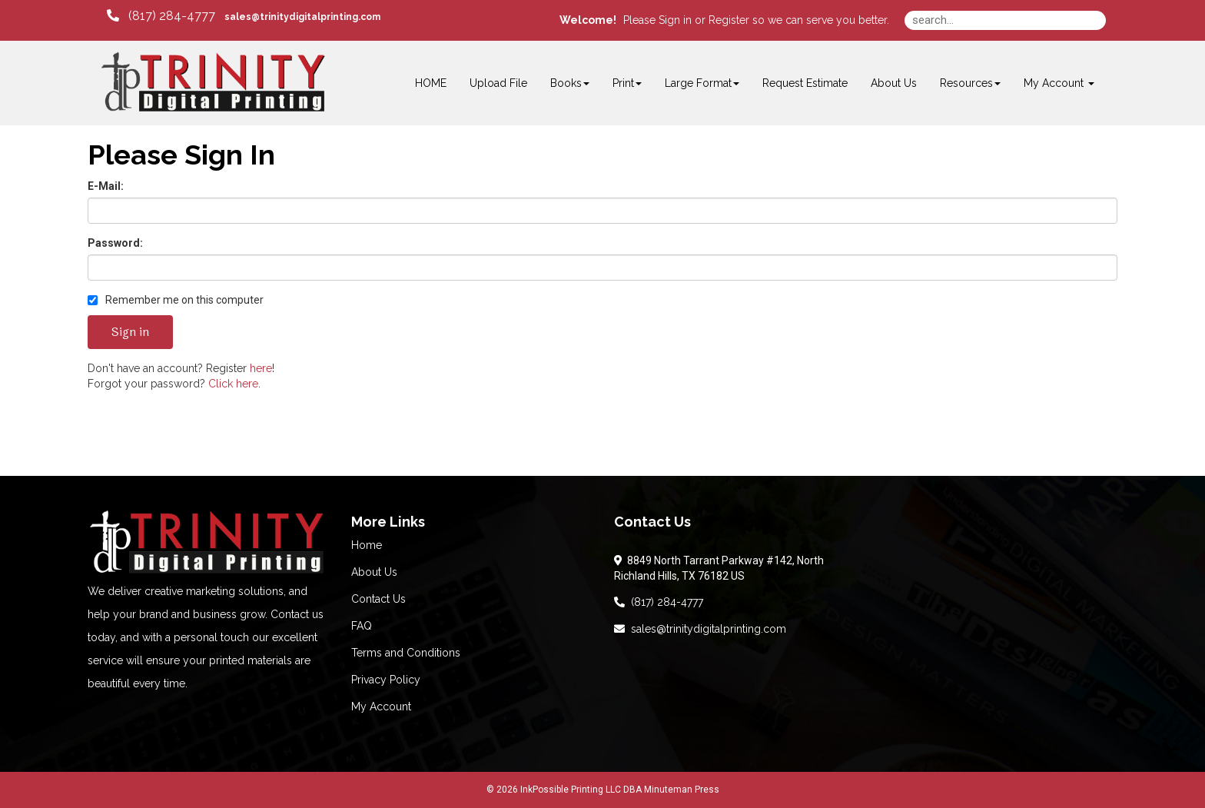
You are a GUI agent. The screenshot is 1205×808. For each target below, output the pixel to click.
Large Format (702, 83)
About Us (894, 83)
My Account (381, 706)
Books (569, 83)
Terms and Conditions (405, 653)
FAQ (361, 626)
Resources (970, 83)
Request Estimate (805, 83)
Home (366, 545)
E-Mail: (106, 186)
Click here (233, 383)
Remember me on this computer (176, 300)
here (261, 368)
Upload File (498, 83)
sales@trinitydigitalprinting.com (700, 629)
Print (627, 83)
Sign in (675, 20)
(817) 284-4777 (658, 602)
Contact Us (378, 599)
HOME (430, 83)
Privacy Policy (385, 679)
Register (729, 20)
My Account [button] (1059, 83)
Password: (115, 243)
